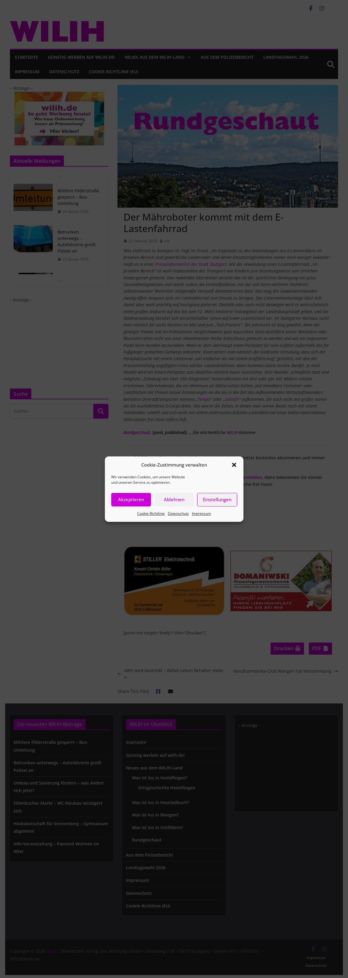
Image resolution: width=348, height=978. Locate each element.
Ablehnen (174, 499)
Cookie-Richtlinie (151, 513)
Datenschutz (178, 513)
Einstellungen (217, 499)
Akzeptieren (131, 499)
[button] (234, 465)
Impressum (201, 513)
